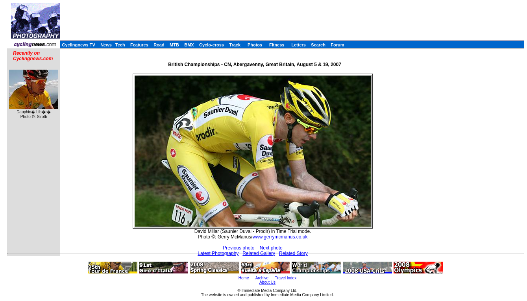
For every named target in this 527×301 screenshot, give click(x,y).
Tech (120, 44)
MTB (174, 44)
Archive (261, 278)
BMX (189, 44)
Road (159, 44)
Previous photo (238, 248)
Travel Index (286, 278)
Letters (298, 44)
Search (318, 44)
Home (244, 278)
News (106, 44)
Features (139, 44)
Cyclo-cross (211, 44)
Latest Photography (218, 253)
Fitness (277, 44)
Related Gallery (258, 253)
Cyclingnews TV (78, 44)
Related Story (293, 253)
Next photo (271, 248)
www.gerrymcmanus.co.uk (279, 237)
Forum (337, 44)
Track (234, 44)
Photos (255, 44)
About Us (267, 282)
